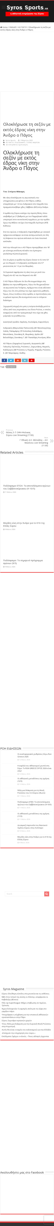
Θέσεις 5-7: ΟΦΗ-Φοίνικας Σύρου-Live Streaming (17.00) (20, 432)
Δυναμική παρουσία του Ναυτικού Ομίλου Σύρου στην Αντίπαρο (32, 826)
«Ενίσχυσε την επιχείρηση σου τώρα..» (18, 1033)
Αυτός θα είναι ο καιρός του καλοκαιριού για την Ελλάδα (26, 1029)
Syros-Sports (10, 140)
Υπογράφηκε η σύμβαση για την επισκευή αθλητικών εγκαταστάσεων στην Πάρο (25, 1015)
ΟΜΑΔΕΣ (13, 27)
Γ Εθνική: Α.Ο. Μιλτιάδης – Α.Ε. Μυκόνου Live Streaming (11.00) (33, 441)
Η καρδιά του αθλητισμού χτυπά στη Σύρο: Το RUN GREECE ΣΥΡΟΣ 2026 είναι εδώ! (34, 768)
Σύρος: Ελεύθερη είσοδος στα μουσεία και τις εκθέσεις (25, 993)
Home (4, 27)
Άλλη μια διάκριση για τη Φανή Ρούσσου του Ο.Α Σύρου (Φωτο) (31, 791)
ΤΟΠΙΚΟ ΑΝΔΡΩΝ (33, 142)
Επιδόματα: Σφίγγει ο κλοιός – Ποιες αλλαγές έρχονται (25, 1036)
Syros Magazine (13, 989)
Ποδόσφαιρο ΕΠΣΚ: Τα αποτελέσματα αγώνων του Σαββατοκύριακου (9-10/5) (26, 487)
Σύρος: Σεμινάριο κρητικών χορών (17, 1020)
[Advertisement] (27, 62)
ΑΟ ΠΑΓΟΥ (22, 27)
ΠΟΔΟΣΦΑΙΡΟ (20, 142)
